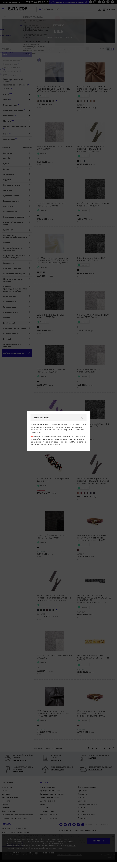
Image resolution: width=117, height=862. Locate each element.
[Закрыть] (82, 417)
